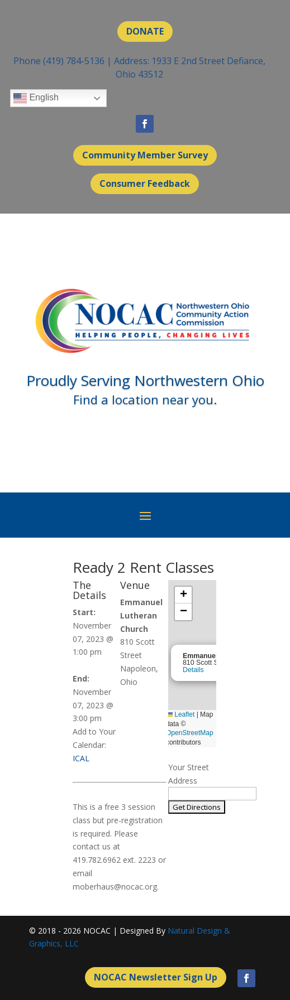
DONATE (145, 31)
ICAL (81, 758)
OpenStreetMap (189, 733)
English (36, 98)
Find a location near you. (145, 399)
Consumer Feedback (144, 183)
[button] (183, 595)
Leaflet (180, 714)
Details (193, 670)
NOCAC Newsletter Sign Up (155, 977)
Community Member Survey (145, 155)
